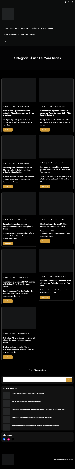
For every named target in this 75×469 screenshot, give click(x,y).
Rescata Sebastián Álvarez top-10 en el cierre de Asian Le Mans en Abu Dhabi (55, 283)
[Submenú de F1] (7, 28)
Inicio (32, 34)
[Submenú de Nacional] (29, 28)
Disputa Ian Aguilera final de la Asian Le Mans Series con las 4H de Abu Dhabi (18, 113)
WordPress (69, 459)
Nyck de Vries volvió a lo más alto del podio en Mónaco (26, 401)
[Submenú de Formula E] (18, 28)
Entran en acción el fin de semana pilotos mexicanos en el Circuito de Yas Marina (55, 169)
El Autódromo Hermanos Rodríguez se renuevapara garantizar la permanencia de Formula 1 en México (38, 409)
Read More (8, 130)
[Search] (69, 380)
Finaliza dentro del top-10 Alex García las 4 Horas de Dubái (53, 225)
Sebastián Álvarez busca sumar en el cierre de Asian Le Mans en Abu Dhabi (19, 340)
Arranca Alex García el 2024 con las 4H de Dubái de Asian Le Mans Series (19, 284)
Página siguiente (40, 370)
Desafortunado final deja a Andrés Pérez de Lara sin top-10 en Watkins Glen (32, 417)
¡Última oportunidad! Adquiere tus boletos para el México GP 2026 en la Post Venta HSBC (35, 425)
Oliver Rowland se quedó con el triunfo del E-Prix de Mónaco (28, 393)
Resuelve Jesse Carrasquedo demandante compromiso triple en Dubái (18, 226)
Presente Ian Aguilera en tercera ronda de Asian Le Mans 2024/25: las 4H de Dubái (55, 113)
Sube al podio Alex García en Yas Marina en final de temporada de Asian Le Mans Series (17, 169)
